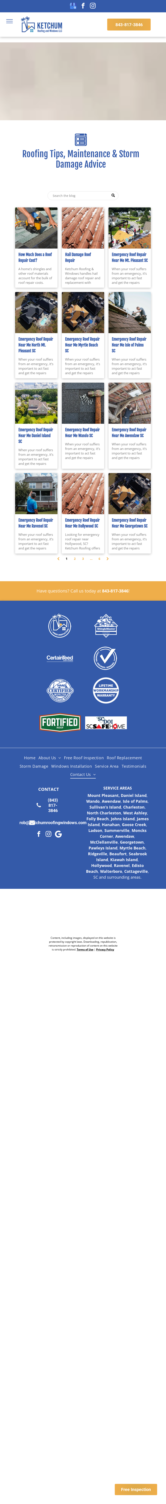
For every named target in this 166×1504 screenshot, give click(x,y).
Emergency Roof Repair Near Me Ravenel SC (35, 523)
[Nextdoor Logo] (64, 912)
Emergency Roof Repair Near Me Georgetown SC (129, 523)
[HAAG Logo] (60, 690)
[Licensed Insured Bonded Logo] (106, 658)
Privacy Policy (105, 949)
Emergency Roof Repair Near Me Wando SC (82, 432)
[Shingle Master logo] (106, 626)
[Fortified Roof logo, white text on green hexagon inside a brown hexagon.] (60, 723)
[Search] (83, 195)
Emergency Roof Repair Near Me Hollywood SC (82, 523)
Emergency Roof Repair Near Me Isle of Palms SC (129, 345)
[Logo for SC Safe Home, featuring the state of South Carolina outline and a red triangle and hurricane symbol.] (106, 723)
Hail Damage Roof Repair (78, 257)
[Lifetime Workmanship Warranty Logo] (106, 690)
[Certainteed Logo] (60, 658)
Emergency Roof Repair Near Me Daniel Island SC (35, 435)
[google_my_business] (73, 6)
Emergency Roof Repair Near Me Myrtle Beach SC (82, 345)
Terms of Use (85, 949)
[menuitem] (29, 758)
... (91, 559)
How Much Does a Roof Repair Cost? (35, 257)
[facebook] (83, 6)
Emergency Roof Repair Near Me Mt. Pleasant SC (130, 257)
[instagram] (92, 6)
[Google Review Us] (101, 912)
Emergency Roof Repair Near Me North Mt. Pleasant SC (35, 345)
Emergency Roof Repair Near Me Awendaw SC (129, 432)
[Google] (58, 834)
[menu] (9, 21)
